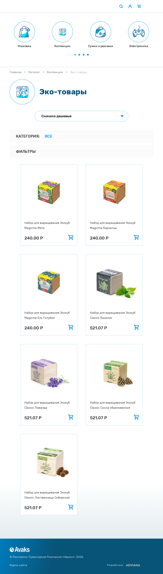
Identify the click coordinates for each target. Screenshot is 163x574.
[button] (75, 55)
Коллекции (55, 72)
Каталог (34, 72)
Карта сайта (18, 565)
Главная (15, 72)
